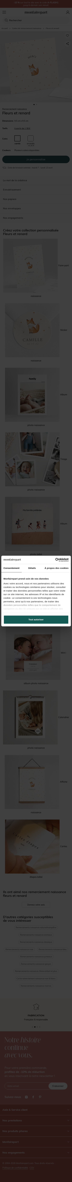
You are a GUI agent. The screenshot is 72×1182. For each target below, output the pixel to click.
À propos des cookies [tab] (57, 568)
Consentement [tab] (11, 568)
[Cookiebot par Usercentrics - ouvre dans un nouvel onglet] (55, 560)
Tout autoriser (36, 619)
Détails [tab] (32, 568)
